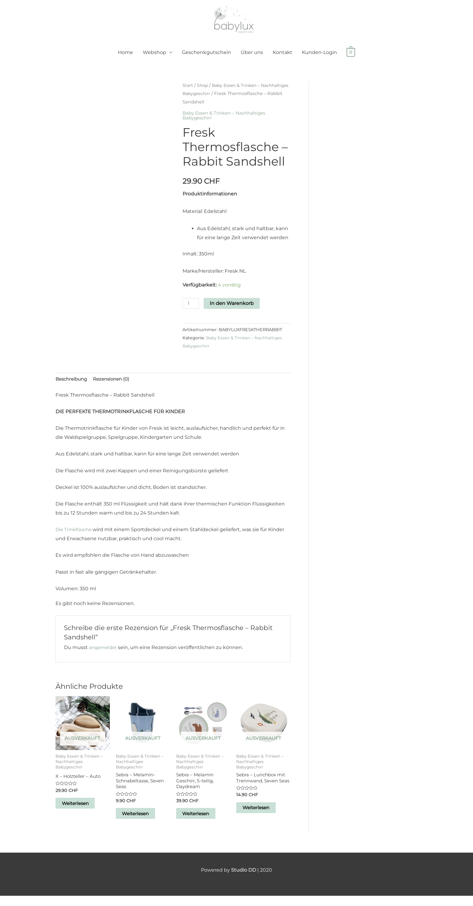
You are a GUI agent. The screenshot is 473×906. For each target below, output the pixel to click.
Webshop (154, 59)
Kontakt (282, 59)
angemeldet (104, 654)
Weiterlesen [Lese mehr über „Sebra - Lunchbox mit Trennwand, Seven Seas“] (263, 823)
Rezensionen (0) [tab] (115, 386)
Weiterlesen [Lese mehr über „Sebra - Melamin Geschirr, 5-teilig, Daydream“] (202, 823)
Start (188, 91)
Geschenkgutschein (206, 59)
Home (125, 59)
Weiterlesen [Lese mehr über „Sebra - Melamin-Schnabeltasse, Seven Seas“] (142, 823)
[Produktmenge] (191, 309)
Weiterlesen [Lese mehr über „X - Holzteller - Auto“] (82, 812)
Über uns (252, 59)
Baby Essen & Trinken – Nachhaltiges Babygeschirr (227, 121)
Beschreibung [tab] (73, 386)
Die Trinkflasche (75, 537)
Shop (203, 91)
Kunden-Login (319, 59)
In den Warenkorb (233, 309)
